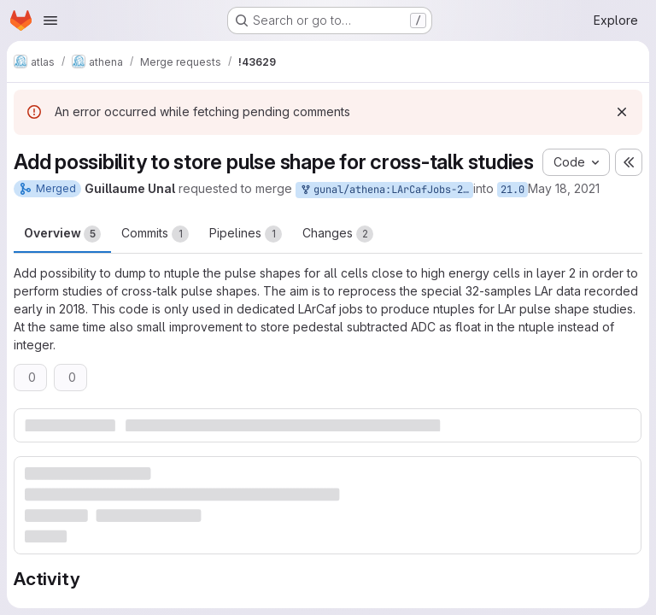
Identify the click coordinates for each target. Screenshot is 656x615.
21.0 (512, 189)
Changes (337, 234)
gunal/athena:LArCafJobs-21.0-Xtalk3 (386, 190)
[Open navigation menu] (50, 20)
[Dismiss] (622, 112)
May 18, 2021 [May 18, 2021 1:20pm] (564, 188)
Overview (62, 234)
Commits (155, 234)
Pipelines (245, 234)
